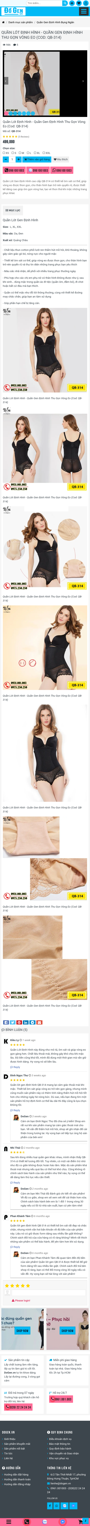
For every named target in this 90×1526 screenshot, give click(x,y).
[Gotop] (85, 1521)
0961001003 (16, 170)
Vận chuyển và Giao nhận (64, 1453)
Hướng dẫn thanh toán (17, 1479)
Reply (15, 1067)
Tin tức (8, 1453)
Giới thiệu (9, 1439)
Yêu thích (61, 159)
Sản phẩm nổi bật (14, 1448)
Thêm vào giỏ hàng (37, 159)
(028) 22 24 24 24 (18, 1407)
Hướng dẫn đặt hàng (16, 1474)
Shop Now (22, 1330)
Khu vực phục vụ (59, 1458)
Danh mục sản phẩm (20, 22)
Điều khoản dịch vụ (60, 1439)
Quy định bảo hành (60, 1448)
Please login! (21, 1300)
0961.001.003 (61, 1399)
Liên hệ (8, 1458)
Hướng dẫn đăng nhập (17, 1484)
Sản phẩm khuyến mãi (17, 1443)
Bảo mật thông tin (59, 1443)
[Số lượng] (12, 159)
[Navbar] (84, 11)
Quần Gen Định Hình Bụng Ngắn (55, 22)
